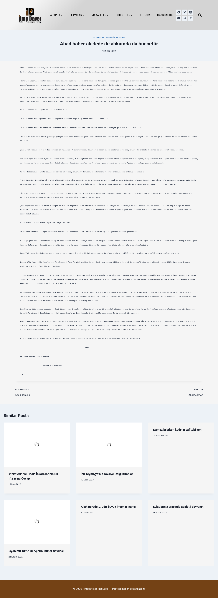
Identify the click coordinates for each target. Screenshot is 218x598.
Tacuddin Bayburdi (115, 38)
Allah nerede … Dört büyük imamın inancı (108, 507)
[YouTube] (178, 18)
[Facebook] (178, 12)
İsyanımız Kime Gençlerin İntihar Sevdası (36, 551)
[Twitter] (184, 12)
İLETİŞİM (145, 15)
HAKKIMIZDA (165, 15)
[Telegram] (190, 18)
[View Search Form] (200, 15)
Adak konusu (60, 391)
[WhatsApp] (184, 18)
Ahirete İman (157, 391)
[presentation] (37, 445)
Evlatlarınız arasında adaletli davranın (178, 507)
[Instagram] (190, 12)
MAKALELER (98, 38)
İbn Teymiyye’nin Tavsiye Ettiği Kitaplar (107, 474)
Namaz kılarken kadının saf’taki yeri (177, 429)
